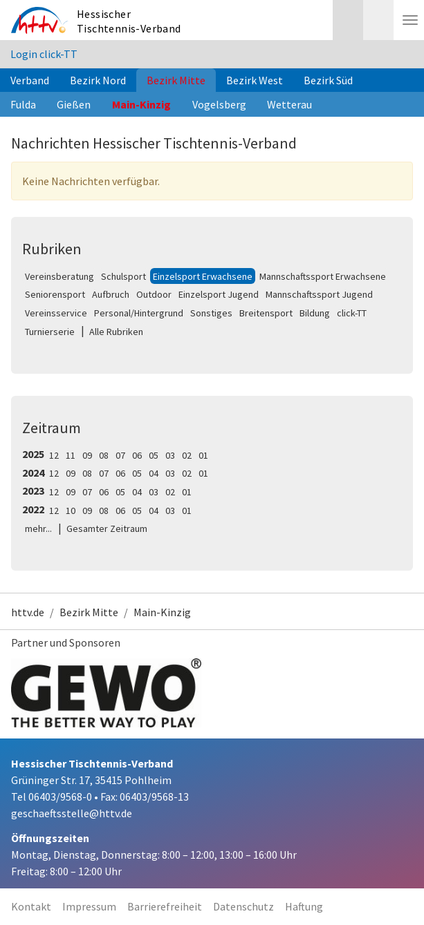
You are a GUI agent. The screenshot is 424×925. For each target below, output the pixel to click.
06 (137, 455)
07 (120, 455)
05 (153, 455)
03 (170, 455)
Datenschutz (243, 906)
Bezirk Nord (98, 80)
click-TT (352, 313)
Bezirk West (254, 80)
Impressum (89, 906)
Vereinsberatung (59, 276)
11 (70, 455)
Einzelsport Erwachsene (202, 276)
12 (54, 455)
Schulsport (123, 276)
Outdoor (154, 294)
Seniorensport (55, 294)
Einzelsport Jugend (218, 294)
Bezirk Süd (328, 80)
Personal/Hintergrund (138, 313)
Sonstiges (211, 313)
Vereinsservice (56, 313)
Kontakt (31, 906)
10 (70, 510)
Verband (29, 80)
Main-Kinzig (141, 104)
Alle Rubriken (116, 331)
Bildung (314, 313)
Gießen (74, 104)
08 (104, 455)
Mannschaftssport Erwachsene (322, 276)
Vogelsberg (219, 104)
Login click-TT (43, 54)
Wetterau (289, 104)
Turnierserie (50, 331)
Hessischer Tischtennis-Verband (129, 21)
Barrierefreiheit (164, 906)
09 (87, 455)
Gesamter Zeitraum (106, 528)
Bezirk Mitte (176, 80)
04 (153, 473)
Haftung (304, 906)
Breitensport (266, 313)
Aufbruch (110, 294)
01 (203, 455)
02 (187, 455)
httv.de (27, 612)
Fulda (23, 104)
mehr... (38, 528)
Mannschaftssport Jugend (319, 294)
